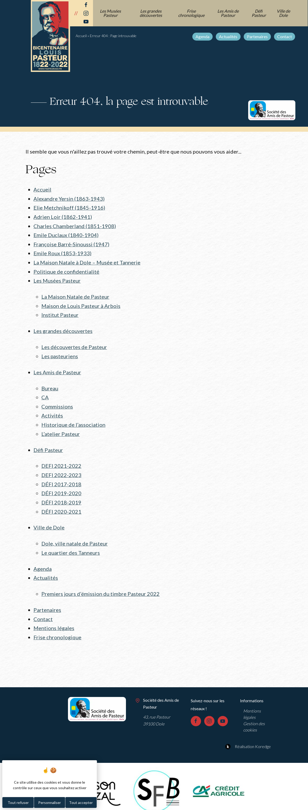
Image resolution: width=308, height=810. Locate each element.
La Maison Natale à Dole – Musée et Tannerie (86, 260)
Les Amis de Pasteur (228, 13)
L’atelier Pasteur (60, 428)
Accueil (81, 35)
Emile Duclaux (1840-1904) (66, 234)
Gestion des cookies (254, 717)
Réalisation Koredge (247, 737)
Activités (52, 411)
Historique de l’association (73, 419)
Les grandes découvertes (151, 13)
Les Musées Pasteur (110, 13)
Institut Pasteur (60, 312)
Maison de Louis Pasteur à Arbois (80, 303)
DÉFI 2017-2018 (61, 478)
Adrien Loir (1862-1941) (62, 216)
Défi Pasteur (259, 13)
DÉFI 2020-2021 (61, 504)
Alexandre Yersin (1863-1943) (69, 198)
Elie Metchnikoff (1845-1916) (69, 207)
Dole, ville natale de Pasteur (74, 536)
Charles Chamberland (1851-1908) (74, 225)
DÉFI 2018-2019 (61, 496)
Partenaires (257, 36)
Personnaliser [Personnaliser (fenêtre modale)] (49, 802)
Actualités (228, 36)
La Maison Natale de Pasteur (75, 294)
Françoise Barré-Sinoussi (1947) (71, 243)
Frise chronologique (191, 13)
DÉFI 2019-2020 (61, 487)
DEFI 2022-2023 (61, 469)
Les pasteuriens (59, 352)
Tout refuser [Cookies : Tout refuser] (18, 802)
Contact (284, 36)
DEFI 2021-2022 (61, 460)
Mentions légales (53, 619)
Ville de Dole (283, 13)
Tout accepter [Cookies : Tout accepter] (81, 802)
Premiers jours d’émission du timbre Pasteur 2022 (100, 585)
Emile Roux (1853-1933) (62, 251)
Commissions (57, 402)
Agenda (203, 36)
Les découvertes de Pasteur (74, 343)
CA (45, 393)
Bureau (49, 384)
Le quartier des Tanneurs (70, 545)
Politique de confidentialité (66, 269)
